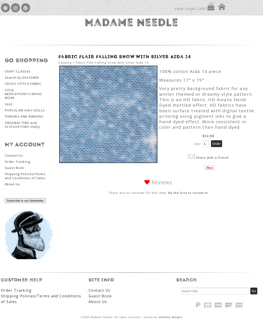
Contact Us (14, 156)
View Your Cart (190, 9)
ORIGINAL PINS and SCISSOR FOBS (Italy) (22, 125)
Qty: (197, 144)
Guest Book (14, 168)
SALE (9, 104)
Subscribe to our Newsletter (25, 200)
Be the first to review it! (188, 193)
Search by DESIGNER (22, 78)
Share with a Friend (212, 157)
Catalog (65, 62)
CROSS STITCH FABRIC (23, 84)
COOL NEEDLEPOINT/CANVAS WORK (23, 94)
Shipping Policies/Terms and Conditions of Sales (25, 176)
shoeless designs (170, 317)
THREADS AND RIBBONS (24, 116)
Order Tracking (17, 162)
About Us (12, 184)
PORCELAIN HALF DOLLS (25, 110)
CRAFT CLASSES (18, 71)
